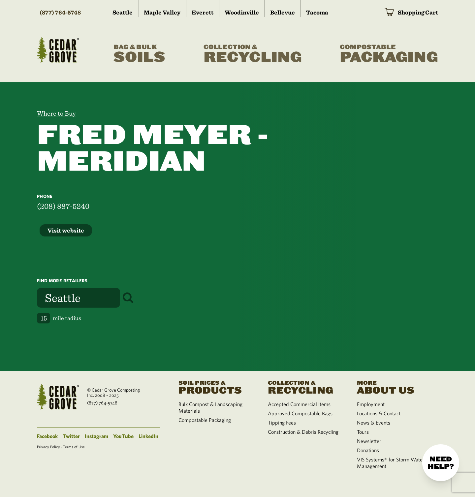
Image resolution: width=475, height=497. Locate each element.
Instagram (96, 436)
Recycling (253, 54)
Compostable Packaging (204, 420)
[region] (356, 226)
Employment (371, 404)
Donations (368, 450)
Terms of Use (74, 446)
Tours (363, 432)
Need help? (441, 462)
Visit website (66, 230)
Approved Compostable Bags (300, 413)
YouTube (123, 436)
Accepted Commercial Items (299, 404)
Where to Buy (56, 113)
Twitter (71, 436)
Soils (139, 54)
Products (215, 386)
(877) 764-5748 (60, 12)
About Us (393, 386)
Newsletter (369, 441)
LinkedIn (148, 436)
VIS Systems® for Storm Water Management (391, 462)
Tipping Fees (282, 423)
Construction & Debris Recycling (303, 432)
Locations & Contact (378, 413)
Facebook (47, 436)
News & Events (373, 423)
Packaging (389, 54)
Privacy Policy (48, 446)
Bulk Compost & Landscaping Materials (210, 407)
